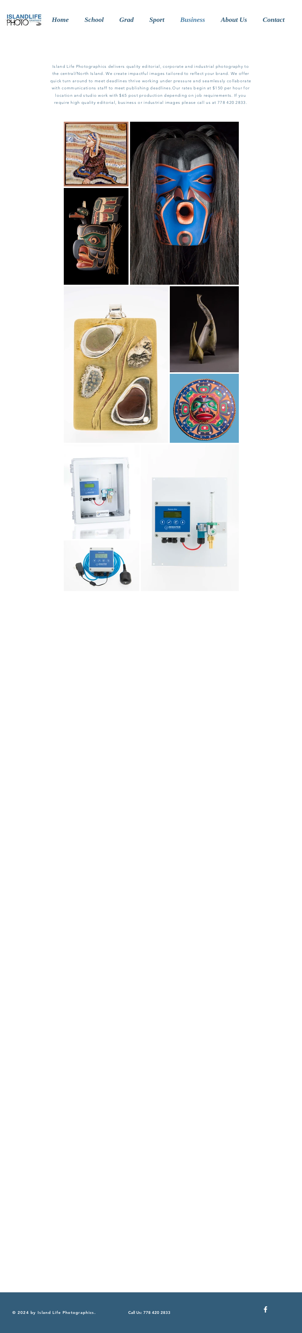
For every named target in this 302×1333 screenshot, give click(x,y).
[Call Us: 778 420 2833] (150, 1312)
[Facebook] (265, 1309)
